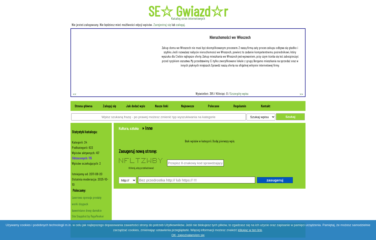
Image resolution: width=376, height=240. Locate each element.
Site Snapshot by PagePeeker (88, 216)
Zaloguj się (109, 106)
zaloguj (180, 25)
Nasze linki (161, 106)
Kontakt (265, 106)
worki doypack (80, 204)
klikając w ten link (250, 230)
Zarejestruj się (162, 25)
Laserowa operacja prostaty (86, 197)
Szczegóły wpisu (239, 94)
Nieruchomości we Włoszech (230, 37)
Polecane (213, 106)
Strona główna (83, 106)
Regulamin (239, 106)
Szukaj (290, 117)
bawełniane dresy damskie (87, 210)
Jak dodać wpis (135, 106)
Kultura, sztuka (129, 128)
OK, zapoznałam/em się (188, 235)
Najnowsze (187, 106)
